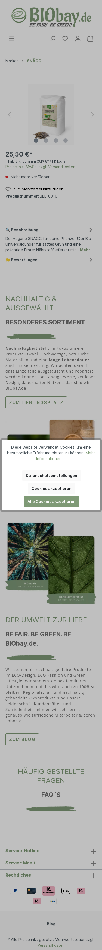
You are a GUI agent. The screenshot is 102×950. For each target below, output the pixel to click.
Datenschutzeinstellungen (51, 475)
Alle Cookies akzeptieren (51, 501)
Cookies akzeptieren (52, 488)
